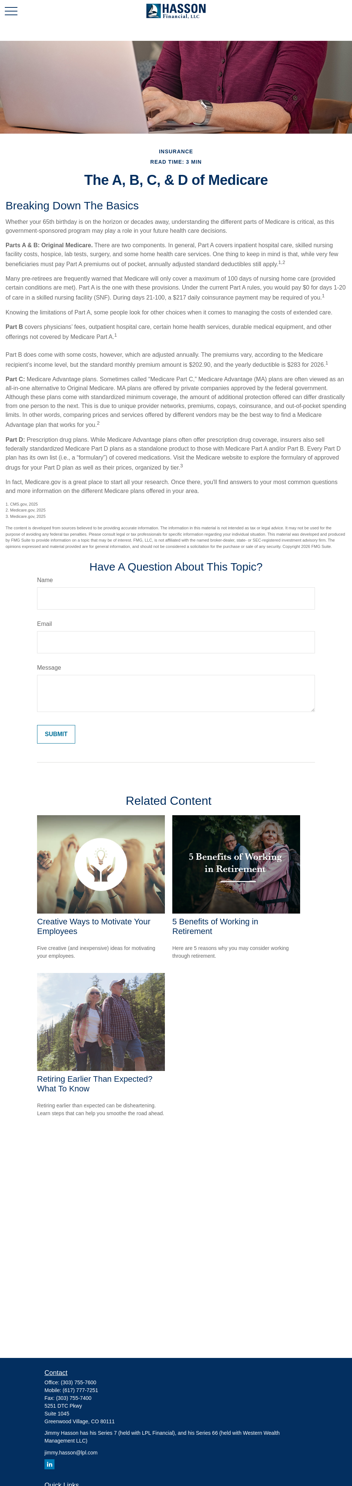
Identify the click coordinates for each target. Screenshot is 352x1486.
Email (44, 624)
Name (45, 580)
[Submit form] (56, 734)
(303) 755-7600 (78, 1382)
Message (49, 667)
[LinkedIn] (49, 1464)
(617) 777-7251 (80, 1390)
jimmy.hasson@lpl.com (70, 1453)
